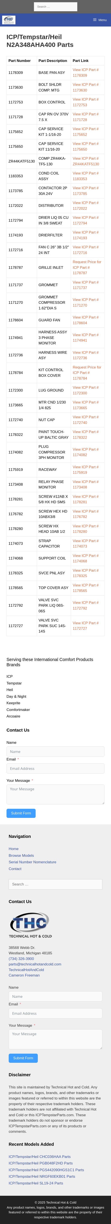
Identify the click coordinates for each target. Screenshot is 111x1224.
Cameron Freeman (24, 975)
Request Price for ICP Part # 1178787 (87, 267)
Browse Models (21, 856)
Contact (15, 869)
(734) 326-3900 (21, 959)
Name (11, 743)
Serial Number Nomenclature (32, 862)
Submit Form (21, 813)
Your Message (18, 781)
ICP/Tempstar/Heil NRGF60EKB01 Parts (42, 1176)
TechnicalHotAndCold (26, 970)
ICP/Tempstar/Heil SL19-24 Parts (36, 1183)
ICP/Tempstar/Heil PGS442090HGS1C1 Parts (46, 1170)
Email (11, 759)
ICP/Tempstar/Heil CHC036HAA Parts (40, 1157)
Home (13, 849)
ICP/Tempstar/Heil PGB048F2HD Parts (41, 1163)
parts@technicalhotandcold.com (35, 964)
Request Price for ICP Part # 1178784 (87, 372)
